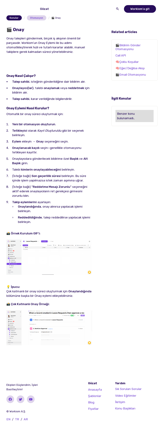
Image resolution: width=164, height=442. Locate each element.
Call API (120, 55)
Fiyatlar (93, 409)
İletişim (120, 402)
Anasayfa (95, 389)
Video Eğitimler (125, 395)
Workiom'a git (140, 9)
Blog (91, 402)
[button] (45, 9)
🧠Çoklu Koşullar (127, 62)
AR (26, 419)
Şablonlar (94, 396)
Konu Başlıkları (125, 408)
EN (8, 419)
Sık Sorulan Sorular (128, 389)
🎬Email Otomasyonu (130, 74)
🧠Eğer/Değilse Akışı (130, 68)
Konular (14, 18)
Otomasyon (36, 18)
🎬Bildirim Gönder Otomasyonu (128, 47)
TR (17, 419)
